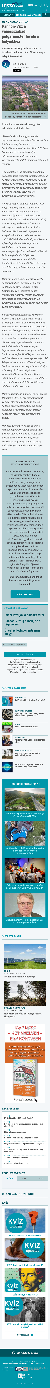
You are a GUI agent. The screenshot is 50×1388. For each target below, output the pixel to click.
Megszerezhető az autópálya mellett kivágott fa (27, 754)
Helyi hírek (20, 737)
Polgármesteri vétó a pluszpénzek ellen (30, 741)
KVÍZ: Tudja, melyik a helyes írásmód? (25, 1265)
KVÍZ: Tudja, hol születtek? (25, 1294)
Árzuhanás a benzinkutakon (16, 1163)
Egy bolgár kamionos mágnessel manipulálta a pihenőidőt (29, 714)
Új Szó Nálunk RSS (7, 1369)
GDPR (34, 1361)
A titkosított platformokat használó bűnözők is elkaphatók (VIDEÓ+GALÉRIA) (25, 851)
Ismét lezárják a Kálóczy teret (24, 615)
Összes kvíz (25, 1335)
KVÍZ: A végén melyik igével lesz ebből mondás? (25, 1325)
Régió (7, 971)
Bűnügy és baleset (23, 711)
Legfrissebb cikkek (25, 1353)
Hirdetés (14, 1361)
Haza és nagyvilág (28, 14)
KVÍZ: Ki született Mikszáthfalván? (30, 700)
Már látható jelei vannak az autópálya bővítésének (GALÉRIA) (25, 815)
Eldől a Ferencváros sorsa (26, 726)
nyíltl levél (21, 645)
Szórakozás (20, 698)
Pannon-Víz (8, 645)
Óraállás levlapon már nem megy (22, 632)
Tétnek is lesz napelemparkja (19, 976)
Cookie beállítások (37, 1364)
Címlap (8, 14)
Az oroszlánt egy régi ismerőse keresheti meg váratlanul (29, 765)
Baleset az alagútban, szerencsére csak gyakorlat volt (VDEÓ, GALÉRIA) (25, 886)
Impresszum (25, 1361)
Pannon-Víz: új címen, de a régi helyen (22, 622)
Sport (17, 724)
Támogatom (25, 594)
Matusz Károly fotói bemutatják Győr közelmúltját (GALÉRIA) (25, 921)
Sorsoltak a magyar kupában (16, 1157)
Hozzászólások (25, 654)
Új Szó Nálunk (19, 64)
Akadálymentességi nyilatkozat (15, 1364)
